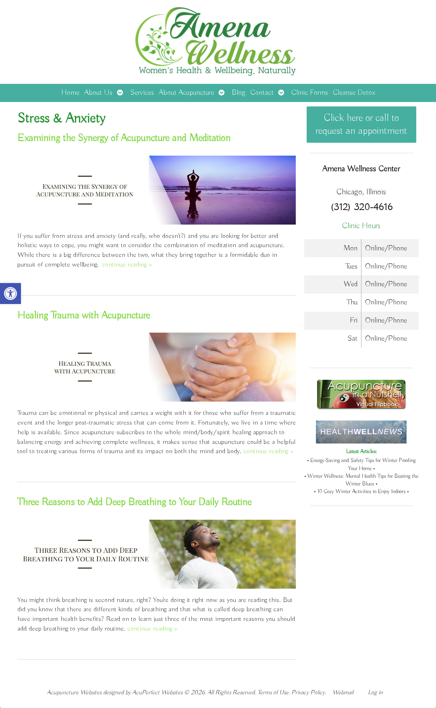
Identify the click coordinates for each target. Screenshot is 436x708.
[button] (10, 293)
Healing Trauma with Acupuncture (83, 315)
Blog (238, 93)
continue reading (127, 264)
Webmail (342, 692)
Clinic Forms (309, 93)
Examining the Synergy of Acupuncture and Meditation (123, 138)
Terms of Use (273, 692)
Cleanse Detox (354, 93)
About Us (98, 93)
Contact (262, 93)
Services (142, 93)
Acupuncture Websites (74, 692)
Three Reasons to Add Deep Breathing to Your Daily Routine (134, 502)
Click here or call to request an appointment (361, 124)
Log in (375, 692)
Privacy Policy (308, 692)
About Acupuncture (186, 93)
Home (70, 93)
